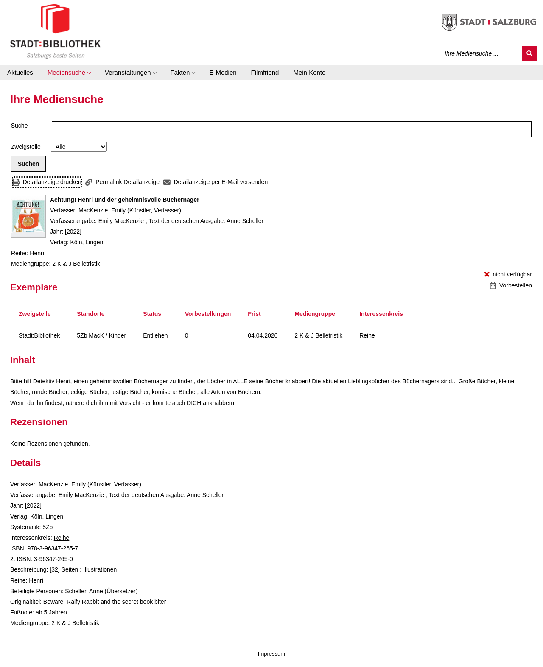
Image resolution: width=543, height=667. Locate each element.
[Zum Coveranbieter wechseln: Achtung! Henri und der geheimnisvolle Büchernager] (28, 216)
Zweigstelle (26, 146)
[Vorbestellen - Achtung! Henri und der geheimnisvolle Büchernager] (511, 285)
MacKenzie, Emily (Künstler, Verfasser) (129, 210)
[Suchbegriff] (479, 53)
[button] (69, 72)
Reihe (62, 537)
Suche (19, 125)
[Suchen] (529, 53)
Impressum (271, 653)
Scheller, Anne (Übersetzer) (101, 591)
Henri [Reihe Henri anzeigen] (37, 253)
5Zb (47, 527)
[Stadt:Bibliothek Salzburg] (55, 31)
